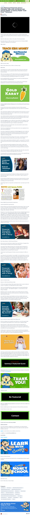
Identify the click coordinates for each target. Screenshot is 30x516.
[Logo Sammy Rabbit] (15, 1)
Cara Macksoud (8, 371)
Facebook (5, 437)
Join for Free (3, 510)
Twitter (2, 437)
